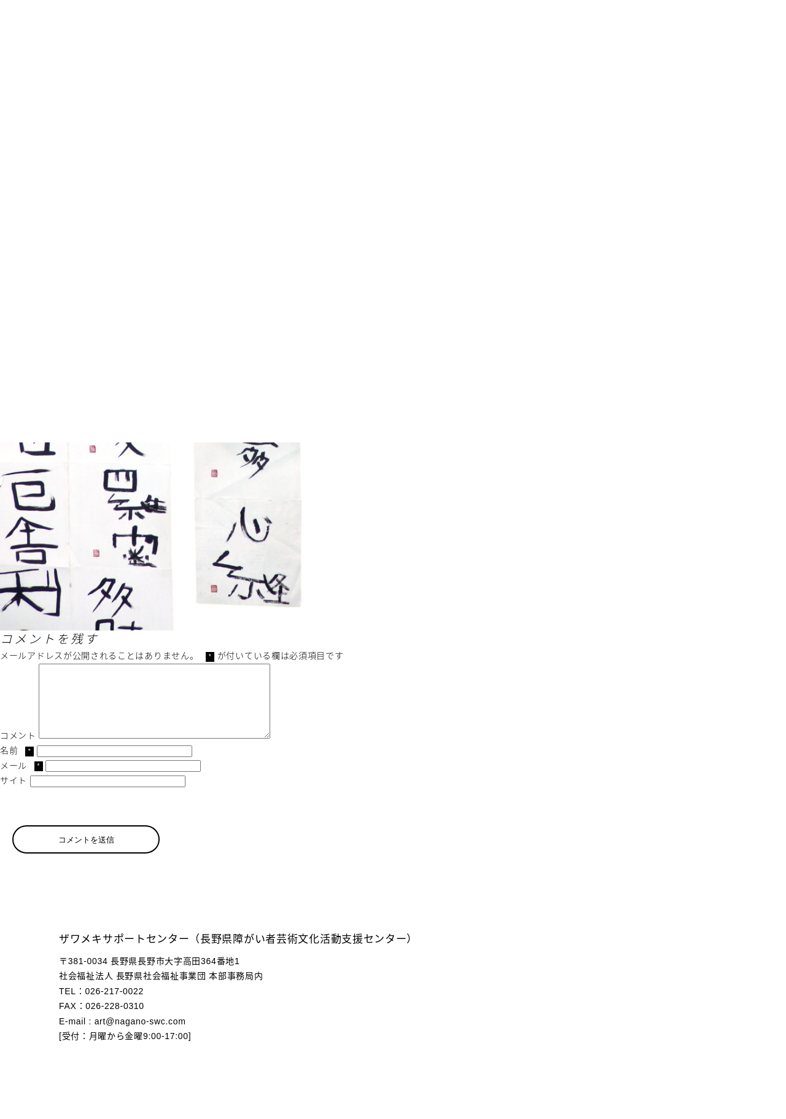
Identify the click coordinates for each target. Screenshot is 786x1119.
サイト (13, 795)
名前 (17, 765)
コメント (18, 750)
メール (21, 780)
